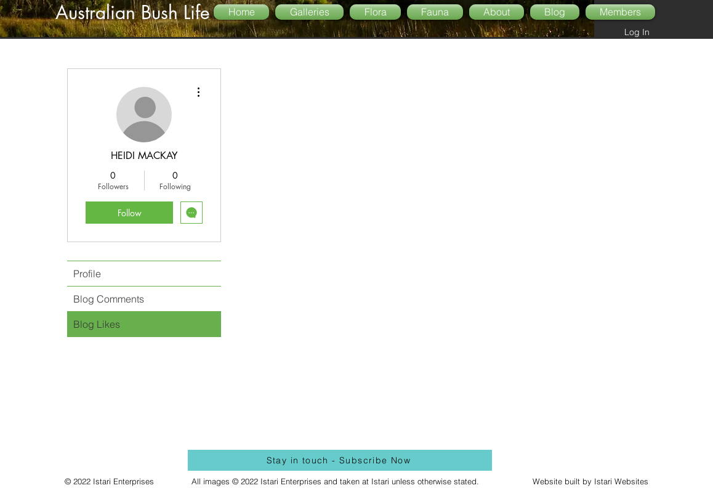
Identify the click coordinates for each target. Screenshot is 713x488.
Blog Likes (96, 324)
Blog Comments (108, 299)
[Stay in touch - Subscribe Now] (340, 460)
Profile (87, 273)
